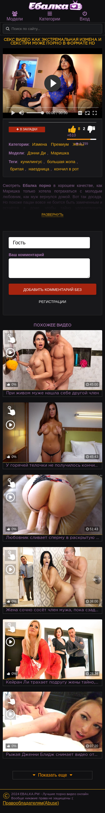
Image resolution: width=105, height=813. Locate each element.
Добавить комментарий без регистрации (52, 291)
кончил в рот (66, 168)
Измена (39, 144)
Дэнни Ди (36, 152)
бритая (17, 168)
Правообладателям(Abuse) (31, 803)
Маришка (60, 152)
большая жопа (61, 161)
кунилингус (31, 161)
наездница (39, 168)
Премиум (60, 144)
